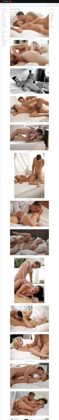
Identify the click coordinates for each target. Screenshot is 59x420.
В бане (2, 33)
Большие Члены (52, 15)
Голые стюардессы (4, 43)
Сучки (2, 29)
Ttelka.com (6, 1)
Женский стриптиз (4, 25)
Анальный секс (52, 14)
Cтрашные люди (4, 17)
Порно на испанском (4, 10)
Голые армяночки (4, 41)
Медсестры (3, 37)
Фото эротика (3, 18)
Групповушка (51, 18)
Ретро (50, 21)
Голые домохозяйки (4, 40)
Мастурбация (51, 19)
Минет (51, 22)
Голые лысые (3, 44)
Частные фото (3, 24)
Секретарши (3, 36)
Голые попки (3, 22)
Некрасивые (3, 14)
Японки (3, 28)
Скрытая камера (4, 32)
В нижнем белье (4, 21)
